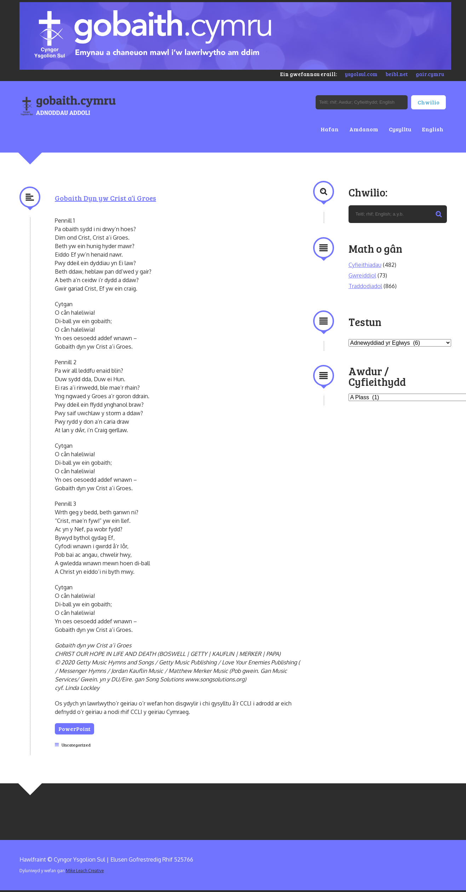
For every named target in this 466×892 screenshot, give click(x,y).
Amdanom (363, 129)
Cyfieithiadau (365, 264)
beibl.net (397, 74)
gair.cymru (430, 74)
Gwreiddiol (362, 275)
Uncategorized (76, 745)
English (432, 129)
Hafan (330, 129)
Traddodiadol (365, 286)
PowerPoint (74, 728)
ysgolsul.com (361, 74)
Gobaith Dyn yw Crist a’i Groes (105, 198)
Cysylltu (400, 129)
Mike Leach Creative (85, 870)
